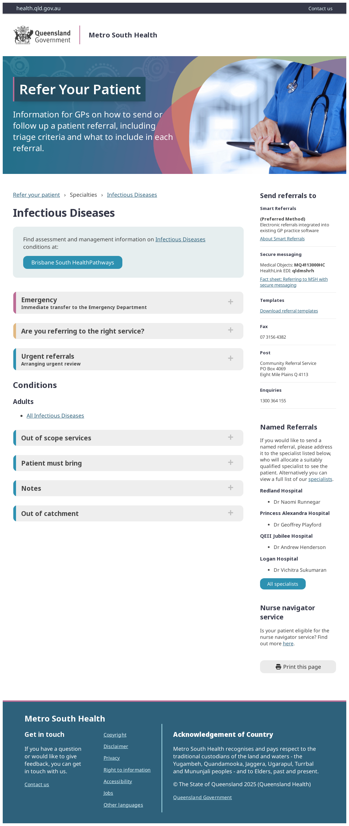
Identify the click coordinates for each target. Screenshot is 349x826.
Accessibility (118, 781)
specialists (320, 479)
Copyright (115, 734)
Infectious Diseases (132, 194)
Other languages (123, 804)
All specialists (282, 584)
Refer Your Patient (80, 89)
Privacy (112, 758)
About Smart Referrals (282, 239)
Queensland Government (202, 797)
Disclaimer (116, 746)
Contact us (37, 784)
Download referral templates (289, 311)
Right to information (127, 769)
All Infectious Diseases (55, 415)
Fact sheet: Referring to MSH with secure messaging (294, 282)
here (288, 643)
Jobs (108, 793)
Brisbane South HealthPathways (72, 262)
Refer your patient (36, 194)
